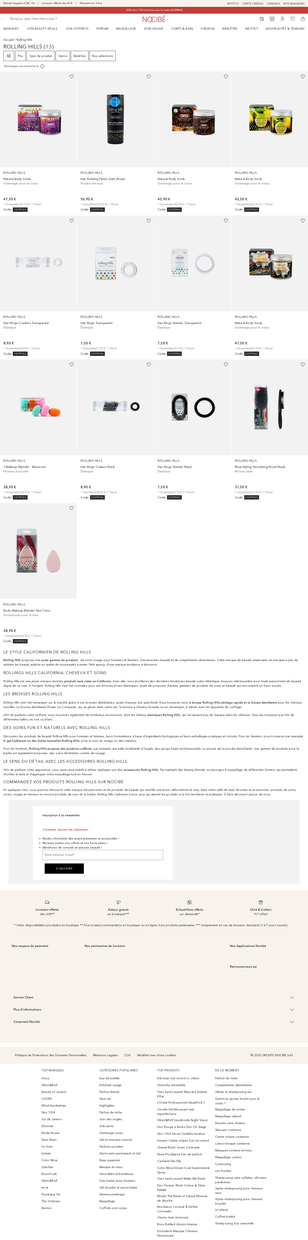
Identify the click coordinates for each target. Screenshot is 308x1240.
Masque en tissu (111, 1167)
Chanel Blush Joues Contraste (178, 1147)
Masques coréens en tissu (233, 1150)
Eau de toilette (109, 1078)
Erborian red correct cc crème (178, 1078)
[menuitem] (14, 28)
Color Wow (49, 1160)
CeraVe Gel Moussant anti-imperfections (176, 1112)
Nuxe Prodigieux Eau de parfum (179, 1154)
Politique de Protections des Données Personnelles (51, 1055)
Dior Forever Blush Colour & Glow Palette (181, 1188)
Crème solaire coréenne (232, 1137)
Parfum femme (109, 1092)
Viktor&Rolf (49, 1085)
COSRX (46, 1099)
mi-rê (44, 1187)
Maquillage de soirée (230, 1109)
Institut (251, 29)
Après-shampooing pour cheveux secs (239, 1191)
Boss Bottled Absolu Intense (177, 1224)
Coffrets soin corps (113, 1208)
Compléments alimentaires (233, 1085)
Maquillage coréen (228, 1157)
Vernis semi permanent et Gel (120, 1153)
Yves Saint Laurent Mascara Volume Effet (182, 1094)
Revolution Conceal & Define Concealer (177, 1209)
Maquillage (126, 29)
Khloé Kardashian (53, 1105)
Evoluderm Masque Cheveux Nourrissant (177, 1233)
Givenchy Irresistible (171, 1085)
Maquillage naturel (228, 1116)
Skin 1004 (48, 1112)
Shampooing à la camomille (234, 1223)
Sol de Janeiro (51, 1119)
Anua (45, 1078)
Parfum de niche (110, 1112)
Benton (46, 1208)
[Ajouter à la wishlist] (72, 77)
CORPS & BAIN (182, 29)
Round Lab (49, 1174)
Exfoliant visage (110, 1085)
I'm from (47, 1146)
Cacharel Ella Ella (169, 1161)
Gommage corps (111, 1133)
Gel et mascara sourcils (115, 1140)
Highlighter (107, 1105)
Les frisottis (223, 1171)
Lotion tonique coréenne (232, 1143)
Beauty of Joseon (54, 1092)
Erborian (47, 1126)
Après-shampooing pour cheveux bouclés (239, 1201)
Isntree (46, 1153)
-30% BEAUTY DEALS (42, 29)
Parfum (102, 29)
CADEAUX (273, 3)
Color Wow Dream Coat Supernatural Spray (183, 1170)
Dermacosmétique (112, 1194)
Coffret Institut (225, 1216)
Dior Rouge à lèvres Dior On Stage (181, 1127)
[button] (154, 997)
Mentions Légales (105, 1055)
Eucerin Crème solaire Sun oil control (183, 1140)
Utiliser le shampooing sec (233, 1092)
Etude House (50, 1133)
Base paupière (109, 1160)
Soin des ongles (110, 1119)
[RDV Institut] (262, 19)
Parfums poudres (111, 1146)
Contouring (223, 1164)
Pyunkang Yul (50, 1194)
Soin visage (154, 29)
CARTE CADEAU (253, 3)
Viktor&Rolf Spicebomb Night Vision (182, 1120)
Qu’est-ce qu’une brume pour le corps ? (237, 1101)
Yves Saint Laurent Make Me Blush (181, 1178)
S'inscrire (64, 868)
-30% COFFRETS (77, 29)
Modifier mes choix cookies (156, 1055)
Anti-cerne (106, 1126)
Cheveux (208, 29)
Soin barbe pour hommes (117, 1181)
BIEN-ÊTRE (230, 29)
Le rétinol (221, 1210)
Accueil (8, 40)
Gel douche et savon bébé (118, 1187)
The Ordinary (50, 1201)
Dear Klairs (49, 1140)
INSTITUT (233, 3)
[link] (38, 142)
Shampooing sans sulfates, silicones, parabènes (241, 1180)
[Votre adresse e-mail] (103, 855)
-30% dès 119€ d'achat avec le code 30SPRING (154, 10)
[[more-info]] (24, 66)
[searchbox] (41, 18)
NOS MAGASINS (294, 3)
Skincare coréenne (228, 1130)
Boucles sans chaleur (230, 1123)
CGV (127, 1055)
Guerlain (47, 1167)
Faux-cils (105, 1099)
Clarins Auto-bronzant (172, 1217)
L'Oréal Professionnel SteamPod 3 (181, 1102)
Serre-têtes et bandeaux (116, 1174)
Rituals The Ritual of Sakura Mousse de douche (182, 1198)
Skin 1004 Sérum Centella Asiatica (181, 1134)
